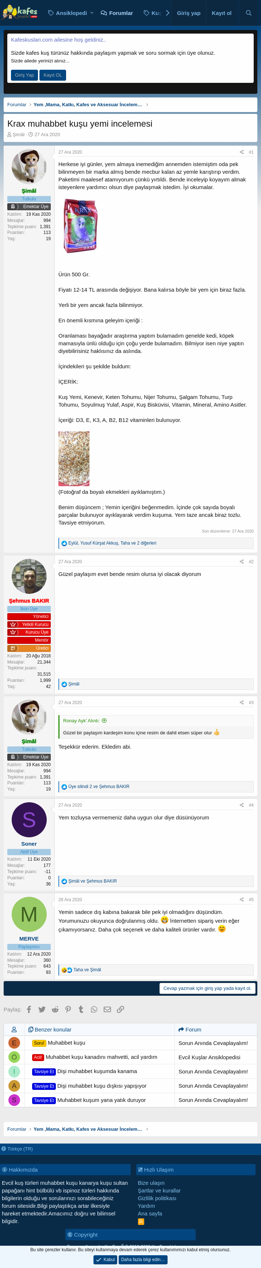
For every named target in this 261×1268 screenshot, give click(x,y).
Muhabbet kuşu (58, 1043)
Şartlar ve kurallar (159, 1190)
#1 (251, 152)
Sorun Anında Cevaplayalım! (213, 1043)
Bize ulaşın (151, 1183)
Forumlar (121, 13)
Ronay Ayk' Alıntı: (81, 720)
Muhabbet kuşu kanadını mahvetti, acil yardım (94, 1057)
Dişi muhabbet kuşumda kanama (84, 1071)
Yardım (146, 1206)
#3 (251, 702)
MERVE (29, 938)
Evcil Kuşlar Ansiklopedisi (209, 1057)
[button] (91, 13)
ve (98, 786)
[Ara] (248, 13)
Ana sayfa (150, 1213)
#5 (251, 899)
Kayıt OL (52, 75)
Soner (29, 844)
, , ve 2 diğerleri (112, 543)
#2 (251, 561)
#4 (251, 805)
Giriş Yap (24, 75)
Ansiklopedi (71, 13)
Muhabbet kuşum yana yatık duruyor (89, 1100)
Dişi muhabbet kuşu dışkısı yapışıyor (89, 1086)
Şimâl (19, 134)
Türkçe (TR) (17, 1149)
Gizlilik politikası (157, 1198)
